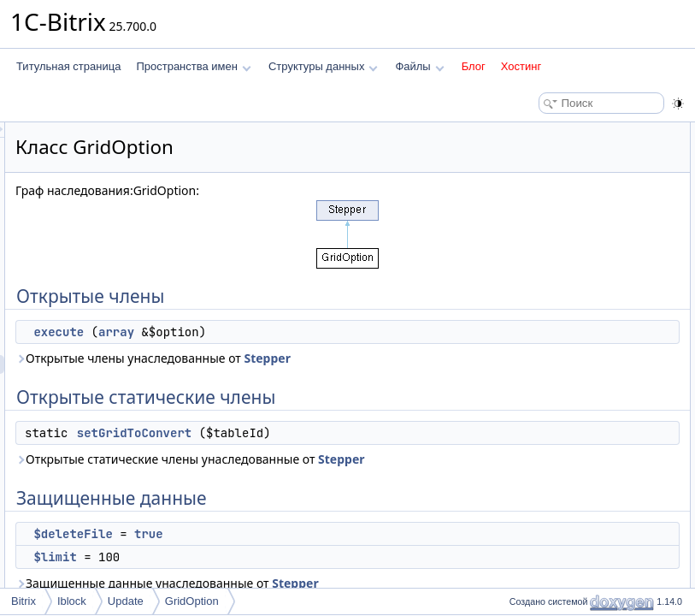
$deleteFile (543, 226)
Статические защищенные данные (586, 264)
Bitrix (23, 601)
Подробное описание (554, 320)
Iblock (71, 601)
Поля (516, 395)
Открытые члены (545, 132)
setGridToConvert (348, 470)
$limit (530, 245)
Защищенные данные (556, 207)
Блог (474, 66)
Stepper (252, 377)
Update (126, 601)
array (330, 332)
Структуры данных (323, 66)
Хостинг (521, 66)
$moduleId (542, 282)
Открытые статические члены (575, 169)
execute (272, 332)
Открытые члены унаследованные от (342, 367)
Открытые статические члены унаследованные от (320, 524)
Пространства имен (193, 66)
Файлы (419, 66)
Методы (523, 339)
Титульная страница (68, 66)
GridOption (192, 601)
